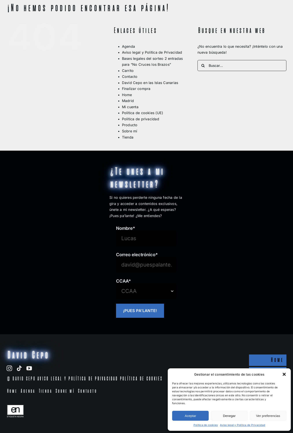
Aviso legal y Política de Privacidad (242, 425)
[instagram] (9, 368)
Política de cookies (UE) (142, 113)
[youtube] (29, 368)
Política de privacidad (140, 119)
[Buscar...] (241, 65)
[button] (284, 374)
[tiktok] (19, 368)
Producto (130, 125)
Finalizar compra (136, 88)
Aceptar (190, 416)
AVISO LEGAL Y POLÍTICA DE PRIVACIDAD (77, 379)
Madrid (128, 101)
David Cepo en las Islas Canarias (150, 82)
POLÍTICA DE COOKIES (141, 379)
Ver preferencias (268, 416)
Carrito (128, 70)
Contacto (130, 76)
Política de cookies (205, 425)
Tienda (127, 137)
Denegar (229, 416)
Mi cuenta (130, 107)
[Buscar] (202, 65)
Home (127, 95)
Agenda (128, 46)
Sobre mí (129, 131)
